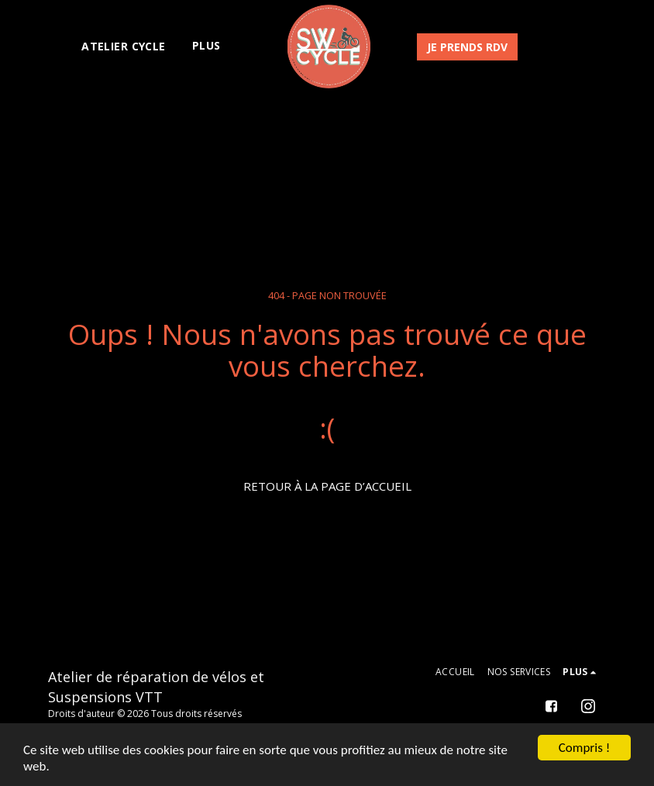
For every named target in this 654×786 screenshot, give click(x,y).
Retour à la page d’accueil (327, 486)
